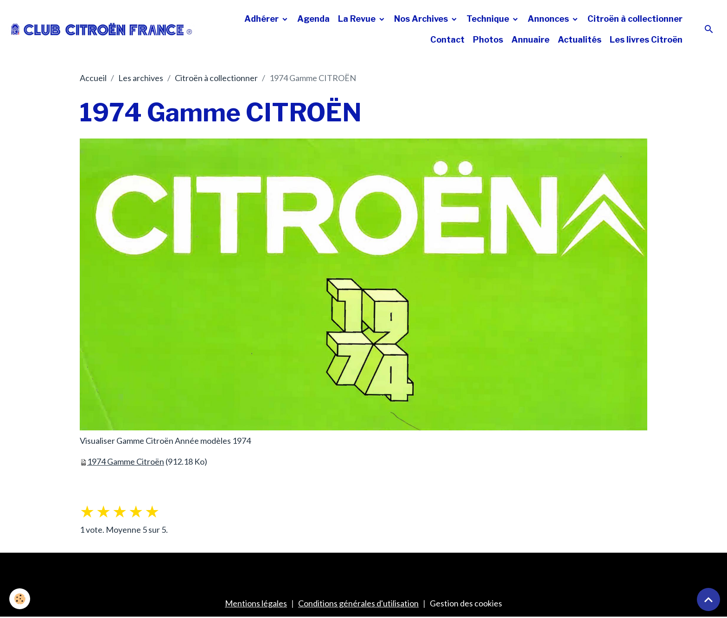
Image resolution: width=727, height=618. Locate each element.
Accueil (93, 78)
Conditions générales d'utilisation (358, 603)
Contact (447, 39)
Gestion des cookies (466, 603)
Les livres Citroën (646, 39)
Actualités (579, 39)
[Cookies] (19, 598)
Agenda (313, 19)
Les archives (140, 78)
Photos (488, 39)
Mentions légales (256, 603)
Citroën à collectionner (634, 19)
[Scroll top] (708, 599)
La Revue (357, 19)
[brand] (101, 29)
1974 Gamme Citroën (125, 461)
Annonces (549, 19)
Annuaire (530, 39)
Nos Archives (422, 19)
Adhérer (262, 19)
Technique (488, 19)
